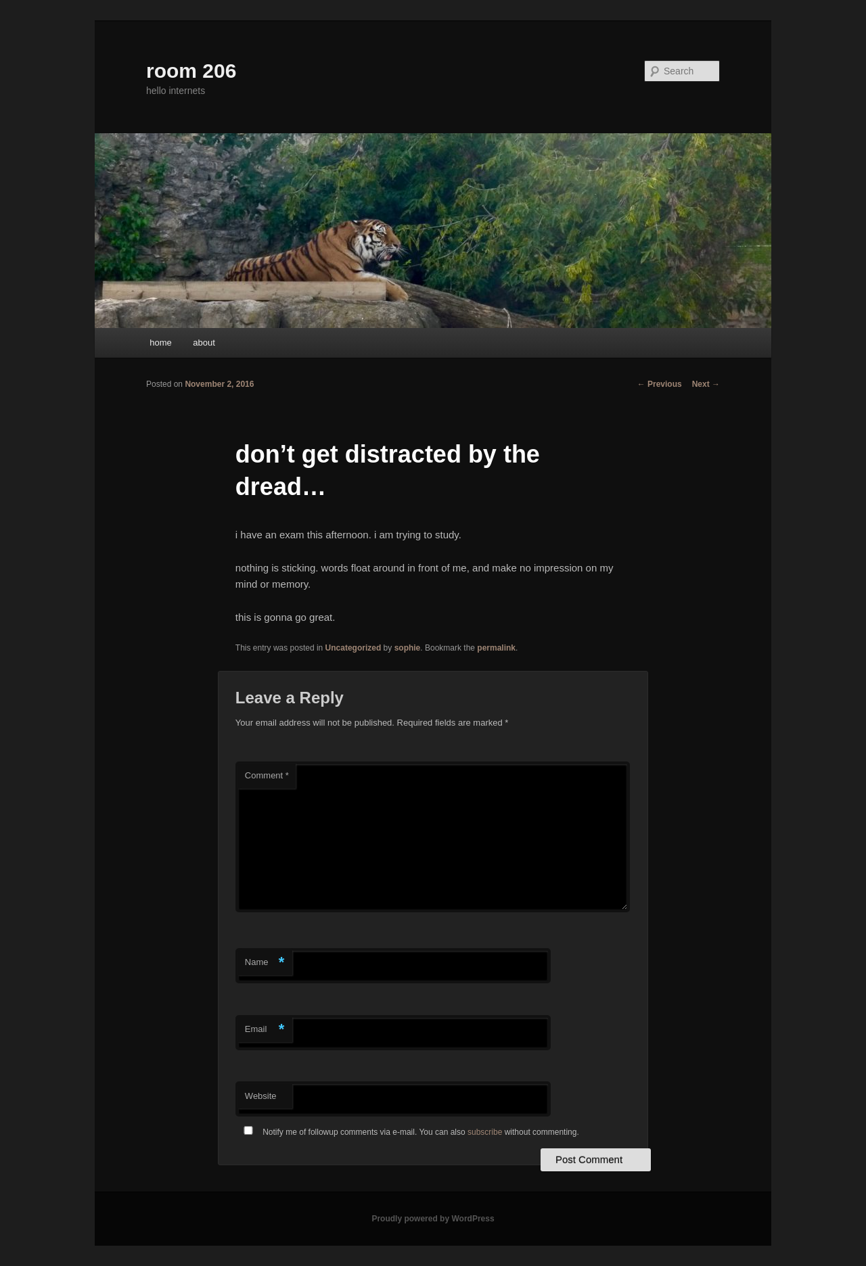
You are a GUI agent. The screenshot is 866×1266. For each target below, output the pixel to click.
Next (706, 384)
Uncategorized (353, 648)
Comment (267, 775)
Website (261, 1096)
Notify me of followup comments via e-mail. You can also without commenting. (408, 1132)
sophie (407, 648)
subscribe (485, 1132)
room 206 (191, 71)
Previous (659, 384)
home (161, 342)
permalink (496, 648)
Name (265, 962)
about (204, 342)
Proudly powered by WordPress (432, 1218)
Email (265, 1029)
